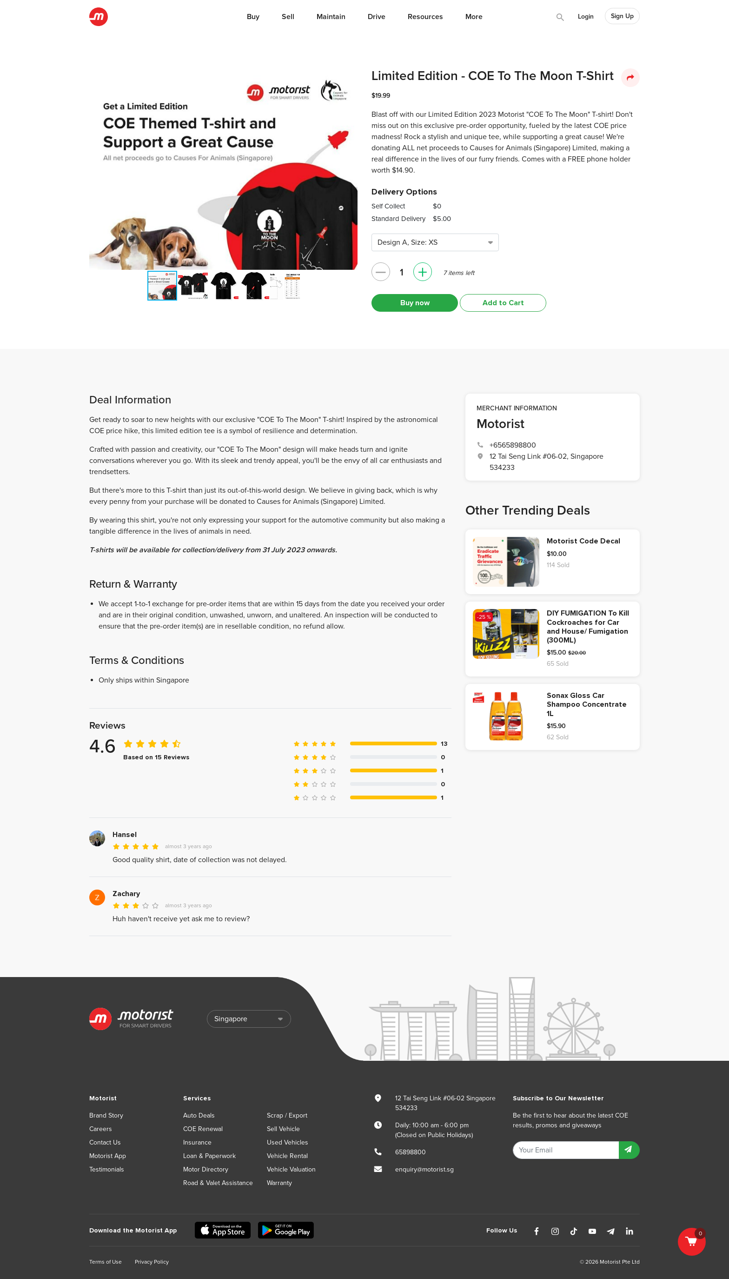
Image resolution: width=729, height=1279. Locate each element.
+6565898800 (513, 445)
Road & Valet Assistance (218, 1183)
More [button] (474, 16)
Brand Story (106, 1115)
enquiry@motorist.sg (424, 1169)
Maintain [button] (331, 16)
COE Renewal (203, 1129)
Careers (100, 1129)
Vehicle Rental (287, 1156)
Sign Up (622, 16)
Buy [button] (253, 16)
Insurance (197, 1142)
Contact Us (105, 1142)
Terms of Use (105, 1262)
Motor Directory (205, 1169)
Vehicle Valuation (291, 1169)
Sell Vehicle (283, 1129)
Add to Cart (503, 303)
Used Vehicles (287, 1142)
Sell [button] (288, 16)
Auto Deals (199, 1115)
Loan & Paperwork (209, 1156)
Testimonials (106, 1169)
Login (586, 16)
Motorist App (107, 1156)
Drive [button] (376, 16)
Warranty (279, 1183)
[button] (347, 79)
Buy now (415, 303)
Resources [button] (425, 16)
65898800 (410, 1152)
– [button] (380, 271)
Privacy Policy (152, 1262)
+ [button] (422, 271)
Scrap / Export (287, 1115)
